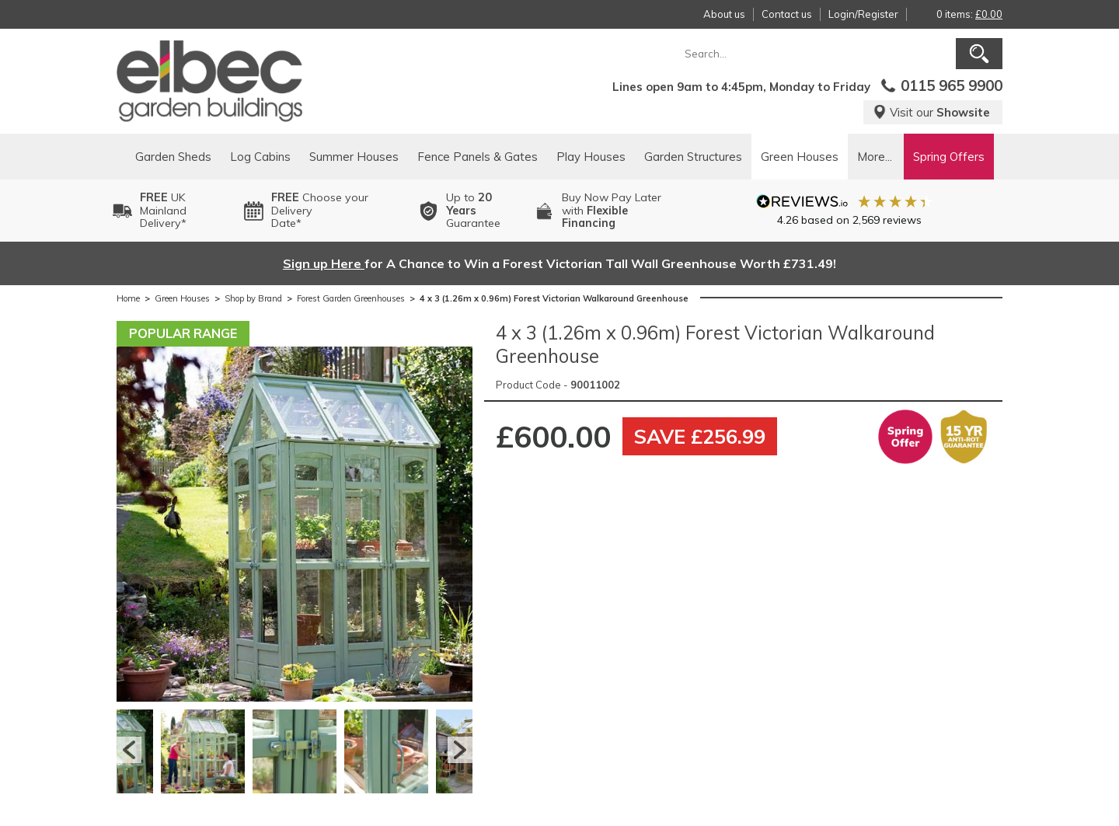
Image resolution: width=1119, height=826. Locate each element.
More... (874, 156)
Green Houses (799, 156)
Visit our (931, 112)
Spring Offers (949, 156)
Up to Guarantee (473, 210)
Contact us (787, 14)
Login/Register (863, 14)
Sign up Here (323, 263)
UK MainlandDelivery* (163, 210)
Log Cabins (260, 156)
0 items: (969, 14)
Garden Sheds (173, 156)
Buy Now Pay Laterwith (611, 210)
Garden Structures (693, 156)
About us (724, 14)
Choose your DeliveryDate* (319, 210)
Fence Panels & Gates (477, 156)
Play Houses (591, 156)
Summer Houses (354, 156)
